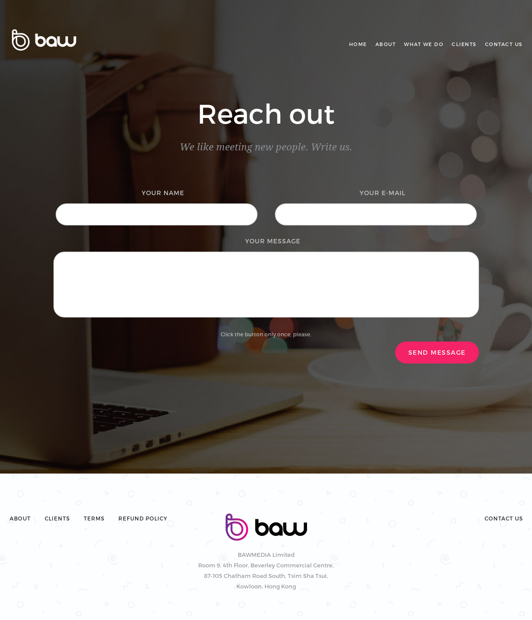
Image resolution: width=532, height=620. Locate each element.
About (385, 44)
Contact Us (504, 518)
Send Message (437, 352)
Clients (464, 44)
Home (358, 44)
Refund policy (143, 518)
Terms (94, 518)
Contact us (504, 44)
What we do (423, 44)
